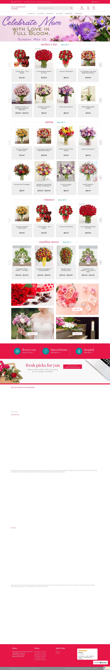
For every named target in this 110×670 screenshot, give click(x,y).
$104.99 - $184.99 (44, 275)
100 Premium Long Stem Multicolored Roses (88, 72)
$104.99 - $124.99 (22, 275)
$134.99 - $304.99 (66, 275)
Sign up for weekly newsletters (72, 366)
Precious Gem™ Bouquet (22, 184)
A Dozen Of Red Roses (66, 71)
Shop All (64, 44)
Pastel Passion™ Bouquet (88, 185)
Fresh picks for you (43, 367)
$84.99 (66, 78)
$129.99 (22, 78)
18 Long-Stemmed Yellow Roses (22, 149)
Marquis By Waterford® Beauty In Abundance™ (44, 185)
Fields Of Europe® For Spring (66, 149)
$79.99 (66, 155)
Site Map (95, 668)
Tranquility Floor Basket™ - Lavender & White (88, 270)
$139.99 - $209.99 (44, 191)
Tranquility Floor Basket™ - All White (22, 269)
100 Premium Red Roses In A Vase (44, 72)
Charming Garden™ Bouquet (44, 107)
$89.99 (22, 191)
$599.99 (44, 78)
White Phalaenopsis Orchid (88, 107)
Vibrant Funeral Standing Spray (66, 269)
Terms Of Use (68, 668)
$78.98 (88, 113)
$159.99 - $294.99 (22, 113)
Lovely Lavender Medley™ (66, 185)
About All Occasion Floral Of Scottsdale (23, 387)
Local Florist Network (87, 668)
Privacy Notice (76, 668)
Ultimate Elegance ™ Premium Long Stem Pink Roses (22, 108)
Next (100, 65)
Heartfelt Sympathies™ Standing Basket (44, 269)
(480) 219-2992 (17, 1)
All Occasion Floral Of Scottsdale (18, 8)
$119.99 (22, 155)
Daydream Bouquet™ (66, 107)
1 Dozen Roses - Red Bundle (22, 72)
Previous (9, 65)
